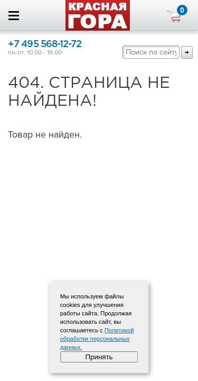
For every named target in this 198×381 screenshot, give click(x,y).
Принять (98, 357)
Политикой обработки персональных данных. (97, 338)
